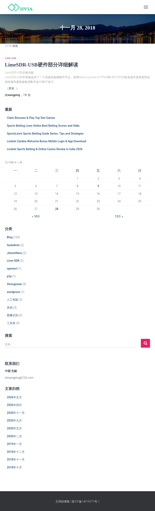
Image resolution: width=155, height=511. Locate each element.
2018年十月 (14, 467)
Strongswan (14, 284)
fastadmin (13, 245)
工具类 (11, 323)
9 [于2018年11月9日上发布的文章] (98, 186)
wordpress (13, 292)
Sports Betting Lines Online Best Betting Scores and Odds (43, 125)
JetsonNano (14, 253)
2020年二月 (14, 436)
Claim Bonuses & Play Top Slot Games (31, 117)
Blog (10, 237)
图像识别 (12, 315)
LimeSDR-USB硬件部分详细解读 (41, 64)
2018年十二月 (16, 451)
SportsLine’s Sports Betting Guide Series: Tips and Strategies (45, 133)
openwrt (12, 268)
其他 (10, 307)
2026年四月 (14, 405)
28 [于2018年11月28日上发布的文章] (56, 209)
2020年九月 (14, 420)
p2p (9, 276)
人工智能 (12, 299)
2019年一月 (14, 444)
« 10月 (36, 216)
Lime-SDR (10, 58)
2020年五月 (14, 428)
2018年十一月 (16, 459)
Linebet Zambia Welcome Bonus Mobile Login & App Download (46, 141)
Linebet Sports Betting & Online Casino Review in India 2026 (45, 149)
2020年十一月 (16, 412)
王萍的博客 (63, 501)
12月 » (119, 216)
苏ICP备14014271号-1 (85, 501)
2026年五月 (14, 397)
